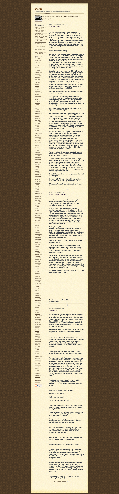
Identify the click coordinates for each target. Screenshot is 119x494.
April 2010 (37, 145)
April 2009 (37, 125)
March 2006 (37, 62)
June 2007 (37, 87)
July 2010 (37, 150)
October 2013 (37, 215)
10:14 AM (59, 304)
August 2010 (37, 152)
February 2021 (38, 365)
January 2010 (37, 140)
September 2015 (38, 254)
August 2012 (37, 191)
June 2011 (37, 169)
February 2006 (38, 60)
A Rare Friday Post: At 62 (40, 47)
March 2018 (37, 305)
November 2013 (38, 217)
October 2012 (37, 194)
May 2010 (37, 147)
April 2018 (37, 307)
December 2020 (38, 361)
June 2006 (37, 67)
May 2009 (37, 126)
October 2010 (37, 155)
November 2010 (38, 157)
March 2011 (37, 164)
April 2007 (37, 84)
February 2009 (38, 121)
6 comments (64, 304)
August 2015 (37, 252)
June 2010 (37, 148)
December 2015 (38, 259)
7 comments (64, 188)
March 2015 (37, 244)
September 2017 (38, 295)
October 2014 (37, 235)
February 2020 (38, 344)
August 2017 (37, 293)
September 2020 (38, 356)
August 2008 (37, 111)
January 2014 (37, 220)
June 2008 (37, 108)
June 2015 (37, 249)
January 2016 (37, 261)
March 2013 (37, 203)
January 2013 (37, 200)
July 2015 (37, 251)
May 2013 (37, 206)
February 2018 (38, 303)
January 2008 (37, 99)
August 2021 (37, 373)
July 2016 (37, 271)
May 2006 (37, 65)
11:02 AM (59, 188)
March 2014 (37, 223)
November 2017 (38, 298)
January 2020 (37, 342)
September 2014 (38, 234)
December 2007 (38, 97)
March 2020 (37, 346)
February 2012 (38, 181)
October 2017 (37, 297)
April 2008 (37, 104)
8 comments (64, 481)
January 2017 (37, 281)
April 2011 (37, 166)
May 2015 (37, 247)
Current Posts (37, 382)
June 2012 (37, 188)
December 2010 (38, 159)
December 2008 (38, 118)
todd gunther (51, 16)
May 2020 (37, 349)
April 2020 (37, 348)
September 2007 (38, 92)
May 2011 (37, 167)
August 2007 (37, 91)
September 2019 (38, 336)
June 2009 (37, 128)
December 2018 (38, 320)
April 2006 (37, 63)
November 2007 (38, 96)
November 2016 (38, 278)
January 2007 (37, 79)
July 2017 (37, 291)
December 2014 (38, 239)
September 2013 (38, 213)
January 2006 (37, 58)
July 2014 (37, 230)
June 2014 (37, 228)
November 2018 (38, 319)
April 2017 (37, 286)
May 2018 (37, 308)
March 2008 (37, 103)
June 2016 (37, 269)
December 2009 (38, 138)
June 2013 (37, 208)
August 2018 (37, 314)
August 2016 (37, 273)
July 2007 (37, 89)
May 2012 (37, 186)
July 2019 (37, 332)
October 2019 (37, 337)
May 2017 (37, 288)
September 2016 (38, 274)
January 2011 (37, 160)
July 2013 (37, 210)
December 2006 (38, 77)
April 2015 (37, 246)
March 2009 (37, 123)
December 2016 (38, 279)
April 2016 (37, 266)
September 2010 (38, 154)
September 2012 (38, 193)
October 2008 (37, 114)
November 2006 (38, 75)
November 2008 (38, 116)
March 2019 (37, 325)
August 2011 (37, 172)
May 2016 (37, 268)
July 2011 (37, 171)
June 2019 (37, 331)
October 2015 (37, 256)
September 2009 (38, 133)
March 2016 (37, 264)
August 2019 (37, 334)
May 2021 (37, 370)
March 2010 (37, 143)
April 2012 (37, 184)
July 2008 (37, 109)
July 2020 (37, 353)
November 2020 (38, 359)
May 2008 (37, 106)
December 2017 (38, 300)
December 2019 (38, 341)
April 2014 (37, 225)
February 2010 (38, 142)
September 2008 (38, 113)
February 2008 (38, 101)
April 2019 (37, 327)
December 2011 (38, 177)
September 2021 (38, 375)
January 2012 (37, 179)
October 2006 (37, 74)
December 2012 (38, 198)
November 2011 (38, 176)
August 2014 (37, 232)
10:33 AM (59, 481)
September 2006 (38, 72)
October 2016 (37, 276)
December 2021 (38, 380)
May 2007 (37, 86)
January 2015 (37, 240)
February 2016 (38, 262)
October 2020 (37, 358)
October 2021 (37, 377)
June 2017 (37, 290)
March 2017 (37, 285)
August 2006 (37, 70)
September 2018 (38, 315)
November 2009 (38, 137)
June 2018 (37, 310)
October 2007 (37, 94)
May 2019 (37, 329)
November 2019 (38, 339)
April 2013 (37, 205)
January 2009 (37, 120)
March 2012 (37, 183)
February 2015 (38, 242)
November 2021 (38, 378)
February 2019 (38, 324)
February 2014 (38, 222)
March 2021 (37, 366)
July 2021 (37, 371)
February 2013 (38, 201)
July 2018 (37, 312)
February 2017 (38, 283)
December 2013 (38, 218)
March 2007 (37, 82)
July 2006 (37, 68)
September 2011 (38, 174)
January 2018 (37, 302)
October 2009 (37, 135)
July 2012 (37, 189)
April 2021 (37, 368)
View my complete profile (47, 19)
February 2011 (38, 162)
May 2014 (37, 227)
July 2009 (37, 130)
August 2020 (37, 354)
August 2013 (37, 211)
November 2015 (38, 257)
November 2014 (38, 237)
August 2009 (37, 131)
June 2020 (37, 351)
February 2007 (38, 80)
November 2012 (38, 196)
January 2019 (37, 322)
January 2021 (37, 363)
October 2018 (37, 317)
